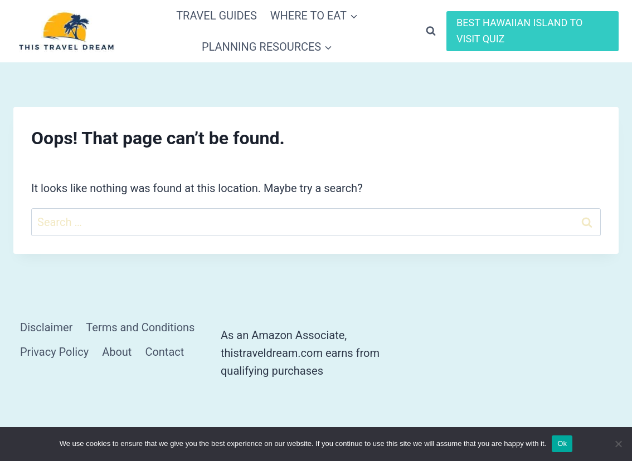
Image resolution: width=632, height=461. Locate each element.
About (117, 352)
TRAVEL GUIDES (216, 15)
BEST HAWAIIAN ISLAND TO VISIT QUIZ (519, 31)
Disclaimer (46, 327)
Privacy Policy (54, 352)
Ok (562, 443)
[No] (618, 443)
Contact (164, 352)
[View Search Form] (431, 31)
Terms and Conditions (140, 327)
